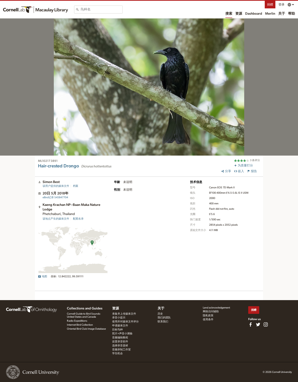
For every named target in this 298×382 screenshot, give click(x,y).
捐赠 (270, 4)
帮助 (291, 13)
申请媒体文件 (120, 325)
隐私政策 (208, 315)
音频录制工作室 (121, 349)
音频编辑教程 (120, 337)
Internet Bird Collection (80, 325)
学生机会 (117, 353)
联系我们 (163, 321)
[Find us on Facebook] (250, 324)
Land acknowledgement (216, 307)
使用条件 (208, 319)
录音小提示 (118, 317)
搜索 (228, 13)
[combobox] (101, 9)
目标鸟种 (117, 329)
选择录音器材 (120, 345)
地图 (42, 276)
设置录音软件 (120, 341)
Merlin (270, 13)
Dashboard (253, 13)
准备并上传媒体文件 (124, 313)
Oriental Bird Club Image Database (86, 329)
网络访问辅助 (211, 311)
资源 (238, 13)
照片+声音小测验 (122, 333)
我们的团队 (164, 317)
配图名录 (78, 218)
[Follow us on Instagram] (265, 324)
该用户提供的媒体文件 (56, 186)
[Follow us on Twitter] (258, 324)
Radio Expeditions (77, 321)
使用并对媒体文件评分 (125, 321)
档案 (75, 186)
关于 (281, 13)
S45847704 (55, 197)
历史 (160, 313)
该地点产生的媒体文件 (56, 218)
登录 (281, 4)
